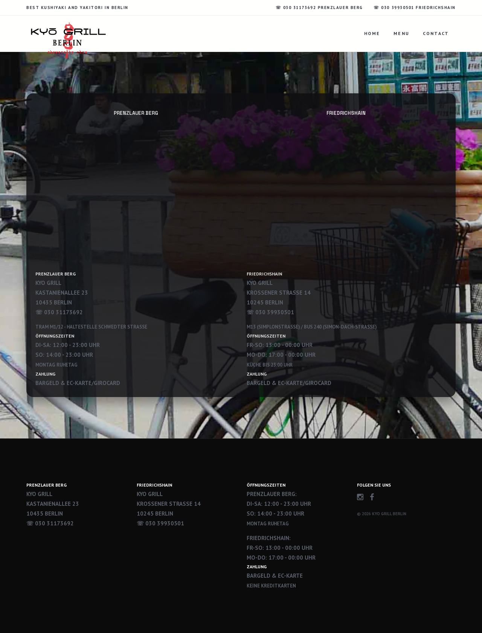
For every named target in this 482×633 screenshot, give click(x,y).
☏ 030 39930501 (160, 523)
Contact (436, 33)
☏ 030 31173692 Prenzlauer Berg (319, 7)
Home (372, 33)
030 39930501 (274, 312)
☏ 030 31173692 (50, 523)
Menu (401, 33)
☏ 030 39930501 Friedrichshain (415, 7)
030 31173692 (63, 312)
